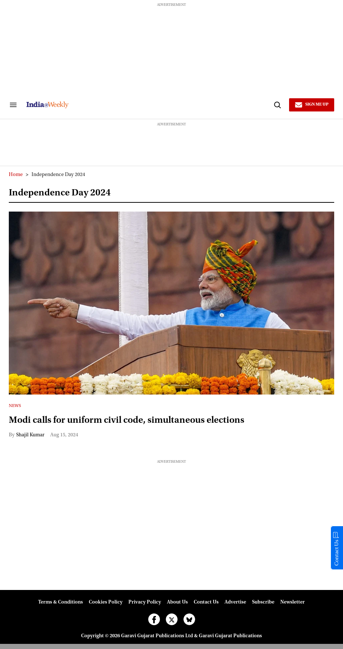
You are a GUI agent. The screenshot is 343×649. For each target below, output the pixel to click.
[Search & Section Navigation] (13, 104)
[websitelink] (148, 105)
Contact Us (206, 602)
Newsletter (292, 602)
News (15, 406)
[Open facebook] (154, 619)
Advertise (235, 602)
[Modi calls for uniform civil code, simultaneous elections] (171, 303)
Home (16, 174)
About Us (177, 602)
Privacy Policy (144, 602)
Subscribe (263, 602)
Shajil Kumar (30, 435)
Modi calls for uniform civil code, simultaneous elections (126, 420)
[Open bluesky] (189, 619)
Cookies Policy (106, 602)
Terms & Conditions (60, 602)
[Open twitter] (172, 619)
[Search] (277, 105)
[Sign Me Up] (311, 104)
